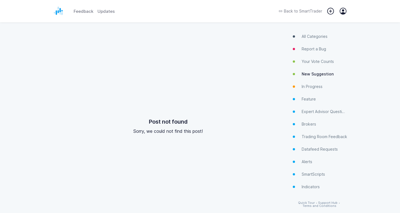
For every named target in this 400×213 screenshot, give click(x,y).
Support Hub (328, 202)
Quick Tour (306, 202)
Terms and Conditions (319, 205)
